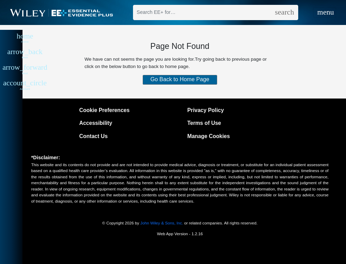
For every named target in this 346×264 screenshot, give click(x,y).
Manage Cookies (208, 136)
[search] (284, 12)
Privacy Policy (205, 110)
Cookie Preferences (104, 110)
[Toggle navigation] (324, 12)
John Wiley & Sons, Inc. (161, 223)
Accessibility (95, 123)
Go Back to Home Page (179, 79)
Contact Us (93, 136)
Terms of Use (204, 123)
